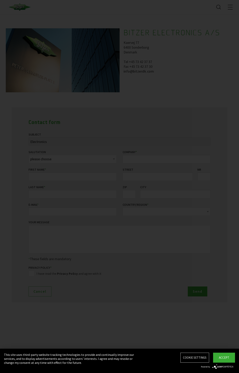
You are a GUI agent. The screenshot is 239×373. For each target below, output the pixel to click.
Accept (224, 357)
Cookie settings (195, 357)
